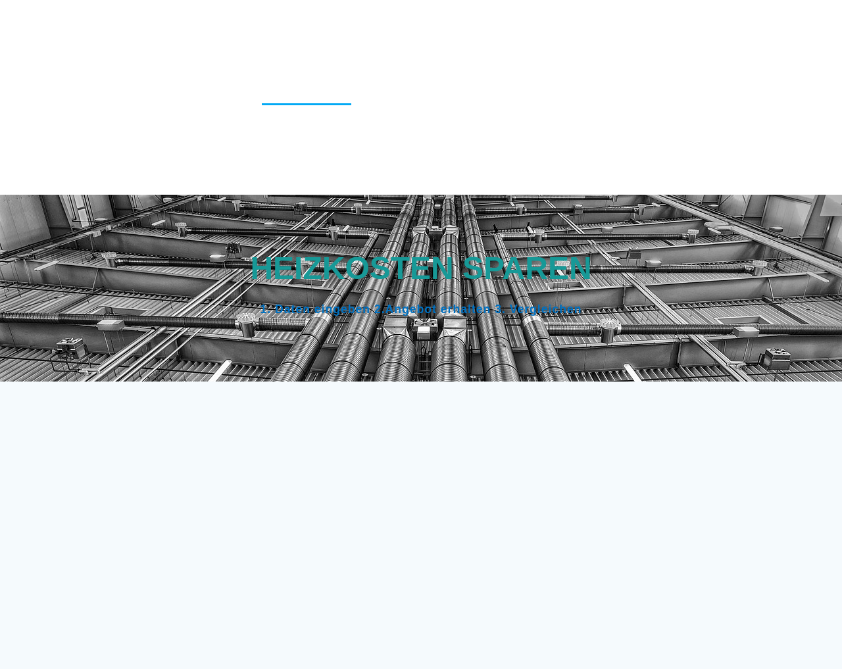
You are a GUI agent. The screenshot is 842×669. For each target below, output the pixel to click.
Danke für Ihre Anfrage (734, 26)
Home (384, 95)
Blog (444, 26)
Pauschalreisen (364, 130)
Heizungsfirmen (306, 95)
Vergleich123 (101, 97)
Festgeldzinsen (503, 61)
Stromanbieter (647, 130)
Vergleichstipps (447, 165)
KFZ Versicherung (752, 95)
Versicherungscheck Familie (721, 165)
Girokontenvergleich (624, 61)
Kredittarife (267, 130)
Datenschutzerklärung (268, 61)
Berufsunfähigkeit (360, 26)
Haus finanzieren (752, 61)
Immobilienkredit (558, 95)
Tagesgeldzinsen (753, 130)
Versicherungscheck (566, 165)
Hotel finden (454, 95)
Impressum (655, 95)
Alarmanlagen (248, 26)
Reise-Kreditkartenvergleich (506, 130)
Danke (633, 26)
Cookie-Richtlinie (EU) (537, 26)
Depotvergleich (397, 61)
